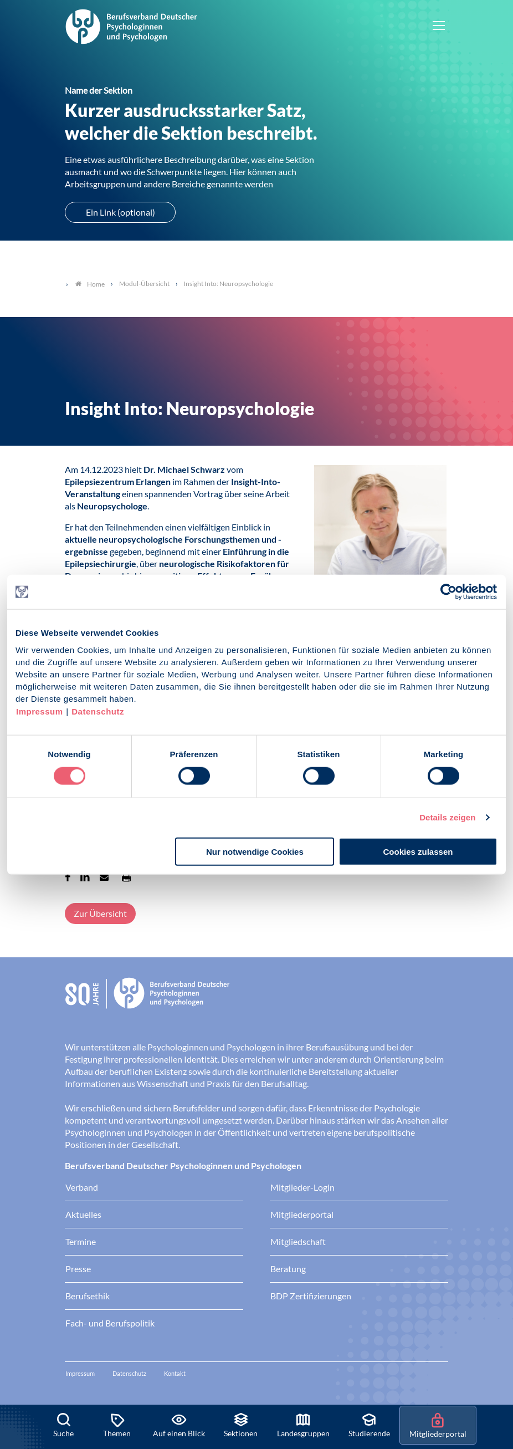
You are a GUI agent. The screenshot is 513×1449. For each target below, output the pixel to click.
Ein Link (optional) (120, 212)
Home (90, 284)
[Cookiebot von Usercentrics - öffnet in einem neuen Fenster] (449, 592)
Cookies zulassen (418, 851)
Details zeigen (447, 817)
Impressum (39, 711)
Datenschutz (97, 711)
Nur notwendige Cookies (255, 851)
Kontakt (175, 1373)
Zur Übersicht (100, 913)
